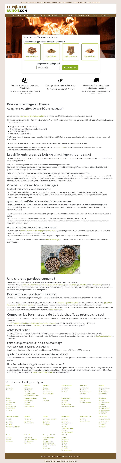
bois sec (62, 147)
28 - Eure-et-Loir (10, 403)
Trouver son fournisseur (78, 15)
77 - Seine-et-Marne (104, 403)
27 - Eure (82, 401)
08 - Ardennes (28, 401)
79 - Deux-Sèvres (29, 441)
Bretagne (101, 385)
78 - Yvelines (102, 404)
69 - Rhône (64, 447)
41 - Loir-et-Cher (10, 408)
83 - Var (45, 447)
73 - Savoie (65, 448)
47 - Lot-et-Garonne (30, 394)
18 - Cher (8, 401)
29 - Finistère (102, 390)
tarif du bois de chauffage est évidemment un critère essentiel (32, 323)
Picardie (8, 435)
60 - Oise (8, 439)
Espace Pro (105, 15)
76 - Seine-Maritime (85, 403)
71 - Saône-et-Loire (85, 392)
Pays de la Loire (103, 416)
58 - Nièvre (83, 390)
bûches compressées (25, 305)
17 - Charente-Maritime (31, 439)
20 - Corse (46, 401)
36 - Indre (8, 404)
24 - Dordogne (29, 388)
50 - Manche (65, 390)
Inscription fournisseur (73, 456)
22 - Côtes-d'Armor (104, 388)
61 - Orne (64, 392)
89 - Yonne (83, 394)
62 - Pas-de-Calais (85, 421)
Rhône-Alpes (65, 435)
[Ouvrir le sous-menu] (27, 15)
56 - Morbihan (102, 394)
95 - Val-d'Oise (103, 414)
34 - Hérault (9, 423)
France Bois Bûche (55, 310)
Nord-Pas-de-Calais (85, 416)
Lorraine (45, 416)
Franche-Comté (66, 398)
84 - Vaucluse (46, 448)
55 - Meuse (46, 421)
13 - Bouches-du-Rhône (49, 445)
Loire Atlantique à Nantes (77, 285)
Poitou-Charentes (29, 435)
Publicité (63, 456)
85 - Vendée (102, 426)
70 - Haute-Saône (66, 404)
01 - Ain (64, 437)
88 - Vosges (46, 425)
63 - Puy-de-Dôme (48, 394)
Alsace (8, 385)
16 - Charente (28, 437)
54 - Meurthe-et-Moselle (49, 419)
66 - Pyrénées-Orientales (13, 426)
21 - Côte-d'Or (84, 388)
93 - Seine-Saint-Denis (105, 410)
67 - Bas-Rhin (9, 388)
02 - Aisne (8, 437)
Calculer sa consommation (51, 15)
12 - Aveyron (65, 421)
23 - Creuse (28, 421)
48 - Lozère (9, 425)
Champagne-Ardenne (30, 398)
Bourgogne (83, 385)
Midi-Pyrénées (65, 416)
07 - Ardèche (65, 439)
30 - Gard (8, 421)
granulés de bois (72, 302)
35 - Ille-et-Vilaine (103, 392)
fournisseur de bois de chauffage (32, 116)
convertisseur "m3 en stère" (43, 372)
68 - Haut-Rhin (10, 390)
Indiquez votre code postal (48, 63)
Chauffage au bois (18, 15)
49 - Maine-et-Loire (104, 421)
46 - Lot (64, 426)
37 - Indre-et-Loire (11, 406)
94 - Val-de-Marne (103, 412)
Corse (44, 398)
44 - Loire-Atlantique (104, 419)
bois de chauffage (52, 240)
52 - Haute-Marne (29, 406)
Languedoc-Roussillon (12, 416)
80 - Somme (9, 441)
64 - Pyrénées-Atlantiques (32, 395)
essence (37, 325)
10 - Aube (27, 403)
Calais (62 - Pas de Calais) (31, 285)
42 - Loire (64, 445)
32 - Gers (64, 425)
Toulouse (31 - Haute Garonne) (53, 285)
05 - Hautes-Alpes (48, 441)
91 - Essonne (102, 406)
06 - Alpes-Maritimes (48, 443)
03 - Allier (45, 388)
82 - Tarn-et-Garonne (67, 432)
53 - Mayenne (102, 423)
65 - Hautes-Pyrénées (67, 428)
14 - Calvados (65, 388)
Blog (95, 15)
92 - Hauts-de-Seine (104, 408)
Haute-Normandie (85, 398)
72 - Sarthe (102, 425)
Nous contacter (56, 456)
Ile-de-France (102, 398)
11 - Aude (8, 419)
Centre (8, 398)
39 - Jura (64, 403)
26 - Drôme (65, 441)
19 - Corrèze (28, 419)
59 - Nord (82, 419)
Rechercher (70, 67)
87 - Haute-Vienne (29, 423)
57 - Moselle (46, 423)
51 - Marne (27, 404)
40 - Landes (28, 392)
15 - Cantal (46, 390)
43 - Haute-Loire (47, 392)
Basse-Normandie (67, 385)
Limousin (27, 416)
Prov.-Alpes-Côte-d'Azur (50, 435)
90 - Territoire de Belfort (68, 406)
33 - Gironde (28, 390)
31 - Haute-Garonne (67, 423)
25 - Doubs (65, 401)
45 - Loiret (9, 410)
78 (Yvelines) (97, 285)
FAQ (34, 15)
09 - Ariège (65, 419)
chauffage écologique (103, 336)
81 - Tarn (64, 430)
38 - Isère (64, 443)
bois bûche (61, 302)
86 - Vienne (28, 443)
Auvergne (45, 385)
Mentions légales (46, 456)
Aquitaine (27, 385)
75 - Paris (101, 401)
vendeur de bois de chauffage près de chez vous (38, 231)
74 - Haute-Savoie (66, 450)
